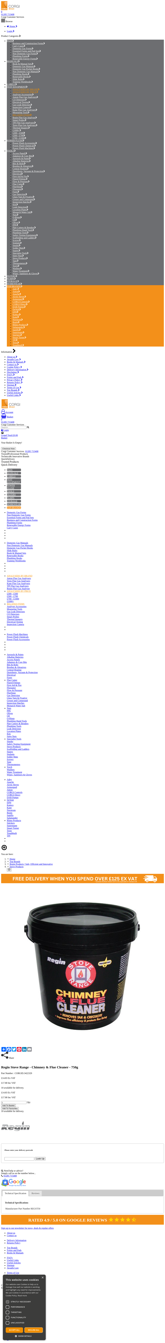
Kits (15, 204)
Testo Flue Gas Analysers (25, 125)
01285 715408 (7, 14)
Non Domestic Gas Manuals (26, 71)
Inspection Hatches (22, 202)
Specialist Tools (21, 253)
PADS (9, 41)
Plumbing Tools (21, 232)
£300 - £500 (19, 133)
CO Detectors (20, 99)
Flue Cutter (18, 184)
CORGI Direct (20, 304)
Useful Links (14, 395)
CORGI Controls (21, 302)
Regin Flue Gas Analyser (25, 117)
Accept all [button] (14, 1330)
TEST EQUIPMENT (16, 87)
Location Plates (20, 209)
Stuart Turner (19, 337)
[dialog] (24, 1307)
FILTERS (11, 276)
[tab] (15, 1193)
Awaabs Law (14, 359)
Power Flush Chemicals (24, 146)
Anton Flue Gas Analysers (25, 97)
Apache (17, 294)
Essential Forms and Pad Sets (27, 51)
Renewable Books (22, 76)
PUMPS (10, 278)
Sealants (17, 243)
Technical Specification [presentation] (15, 1193)
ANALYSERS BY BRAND (26, 89)
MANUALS (12, 61)
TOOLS (10, 151)
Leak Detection (20, 207)
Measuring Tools (21, 112)
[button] (24, 1336)
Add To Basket (8, 1105)
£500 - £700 (19, 135)
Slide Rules (19, 79)
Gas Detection (20, 194)
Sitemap (11, 385)
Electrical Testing (21, 102)
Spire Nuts (18, 255)
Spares (16, 250)
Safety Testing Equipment (25, 235)
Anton (16, 291)
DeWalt (17, 309)
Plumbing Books (21, 74)
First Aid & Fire (21, 176)
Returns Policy (15, 382)
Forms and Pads (15, 377)
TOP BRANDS (14, 286)
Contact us (13, 364)
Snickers (17, 335)
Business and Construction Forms (29, 43)
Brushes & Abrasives (23, 166)
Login (10, 31)
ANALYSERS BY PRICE (25, 92)
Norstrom (18, 319)
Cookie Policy (14, 367)
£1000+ (17, 130)
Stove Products (20, 258)
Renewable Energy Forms (25, 59)
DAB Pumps (19, 307)
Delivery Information (17, 369)
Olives (16, 222)
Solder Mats (19, 248)
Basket (7, 417)
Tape (16, 261)
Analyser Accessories (23, 94)
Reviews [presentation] (35, 1193)
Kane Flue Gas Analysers (25, 110)
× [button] (42, 1278)
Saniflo (17, 330)
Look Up (40, 1158)
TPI (15, 340)
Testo (16, 342)
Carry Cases (19, 46)
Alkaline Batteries (22, 161)
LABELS (11, 84)
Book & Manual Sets (23, 64)
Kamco (17, 314)
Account (7, 412)
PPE (15, 225)
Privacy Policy (14, 380)
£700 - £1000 (19, 138)
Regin (16, 322)
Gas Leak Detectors (22, 105)
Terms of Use (14, 387)
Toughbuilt (18, 345)
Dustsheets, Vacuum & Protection (29, 171)
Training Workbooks (23, 82)
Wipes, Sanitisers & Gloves (26, 273)
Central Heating (21, 169)
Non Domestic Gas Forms (25, 53)
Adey (16, 289)
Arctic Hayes (19, 296)
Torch (16, 266)
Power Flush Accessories (25, 143)
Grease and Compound (24, 199)
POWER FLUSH (15, 140)
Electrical (18, 174)
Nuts (15, 215)
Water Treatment (21, 271)
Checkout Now (8, 449)
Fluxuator (18, 189)
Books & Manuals (16, 362)
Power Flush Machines (24, 148)
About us (12, 357)
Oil (15, 220)
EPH (15, 312)
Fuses (16, 192)
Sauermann (18, 332)
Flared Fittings (20, 179)
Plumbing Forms (21, 56)
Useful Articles (15, 392)
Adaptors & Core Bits (23, 156)
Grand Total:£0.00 (9, 435)
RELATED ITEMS (22, 115)
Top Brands (13, 390)
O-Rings (17, 217)
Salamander (19, 327)
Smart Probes (19, 120)
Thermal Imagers (21, 128)
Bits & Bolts (19, 163)
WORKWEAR (14, 284)
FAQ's (11, 375)
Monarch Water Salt (22, 212)
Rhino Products (20, 325)
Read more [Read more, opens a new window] (22, 1295)
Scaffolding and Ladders (25, 238)
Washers (17, 268)
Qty (28, 1102)
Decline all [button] (33, 1330)
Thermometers (20, 263)
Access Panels (20, 153)
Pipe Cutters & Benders (24, 227)
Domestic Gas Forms (23, 48)
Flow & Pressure (21, 181)
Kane (16, 317)
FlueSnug (18, 186)
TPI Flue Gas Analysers (24, 122)
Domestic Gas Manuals (24, 66)
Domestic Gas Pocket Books (26, 69)
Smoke (16, 245)
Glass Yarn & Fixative (23, 197)
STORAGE (12, 281)
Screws (17, 240)
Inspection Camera (22, 107)
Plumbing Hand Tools (23, 230)
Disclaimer (13, 372)
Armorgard (18, 299)
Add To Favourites (10, 1108)
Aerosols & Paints (22, 158)
